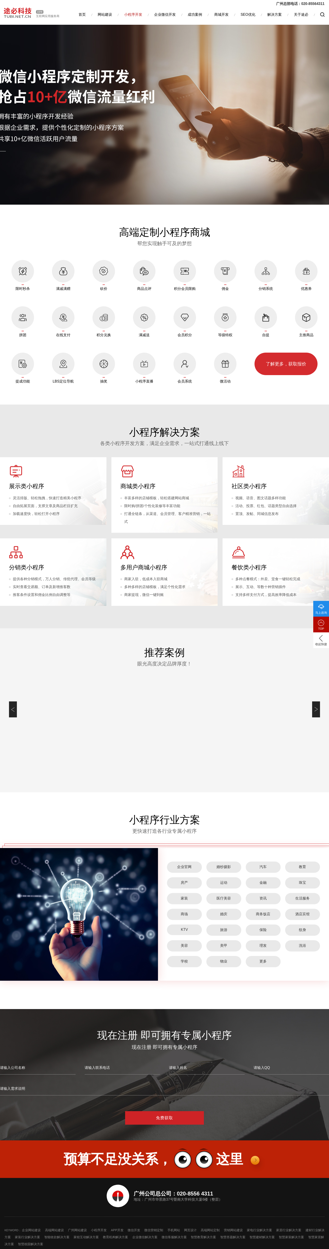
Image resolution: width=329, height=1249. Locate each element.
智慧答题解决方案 (233, 1237)
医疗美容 (223, 898)
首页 (82, 14)
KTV (184, 929)
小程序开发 (133, 14)
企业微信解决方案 (145, 1237)
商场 (184, 914)
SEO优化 (248, 14)
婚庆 (223, 914)
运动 (223, 882)
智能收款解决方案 (57, 1237)
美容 (184, 945)
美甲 (223, 945)
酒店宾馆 (302, 914)
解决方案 (274, 14)
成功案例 (195, 14)
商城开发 (221, 14)
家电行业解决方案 (259, 1230)
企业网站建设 (31, 1230)
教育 (302, 867)
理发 (263, 945)
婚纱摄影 (223, 867)
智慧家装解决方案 (291, 1237)
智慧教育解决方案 (203, 1237)
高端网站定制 (210, 1230)
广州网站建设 (77, 1230)
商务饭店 (263, 914)
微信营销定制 (153, 1230)
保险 (263, 930)
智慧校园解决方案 (30, 1244)
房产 (184, 882)
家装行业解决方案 (27, 1237)
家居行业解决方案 (288, 1230)
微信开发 (134, 1230)
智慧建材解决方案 (262, 1237)
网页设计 (190, 1230)
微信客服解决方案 (174, 1237)
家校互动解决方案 (86, 1237)
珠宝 (302, 882)
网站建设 (105, 14)
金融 (263, 882)
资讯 (263, 898)
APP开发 (117, 1230)
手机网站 (173, 1230)
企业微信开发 (165, 14)
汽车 (263, 867)
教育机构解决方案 (115, 1237)
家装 (184, 898)
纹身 (302, 930)
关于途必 (301, 14)
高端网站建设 (54, 1230)
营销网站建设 (233, 1230)
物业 (223, 961)
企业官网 (184, 867)
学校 (184, 961)
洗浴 (302, 945)
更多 (263, 961)
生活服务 (302, 898)
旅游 (223, 930)
